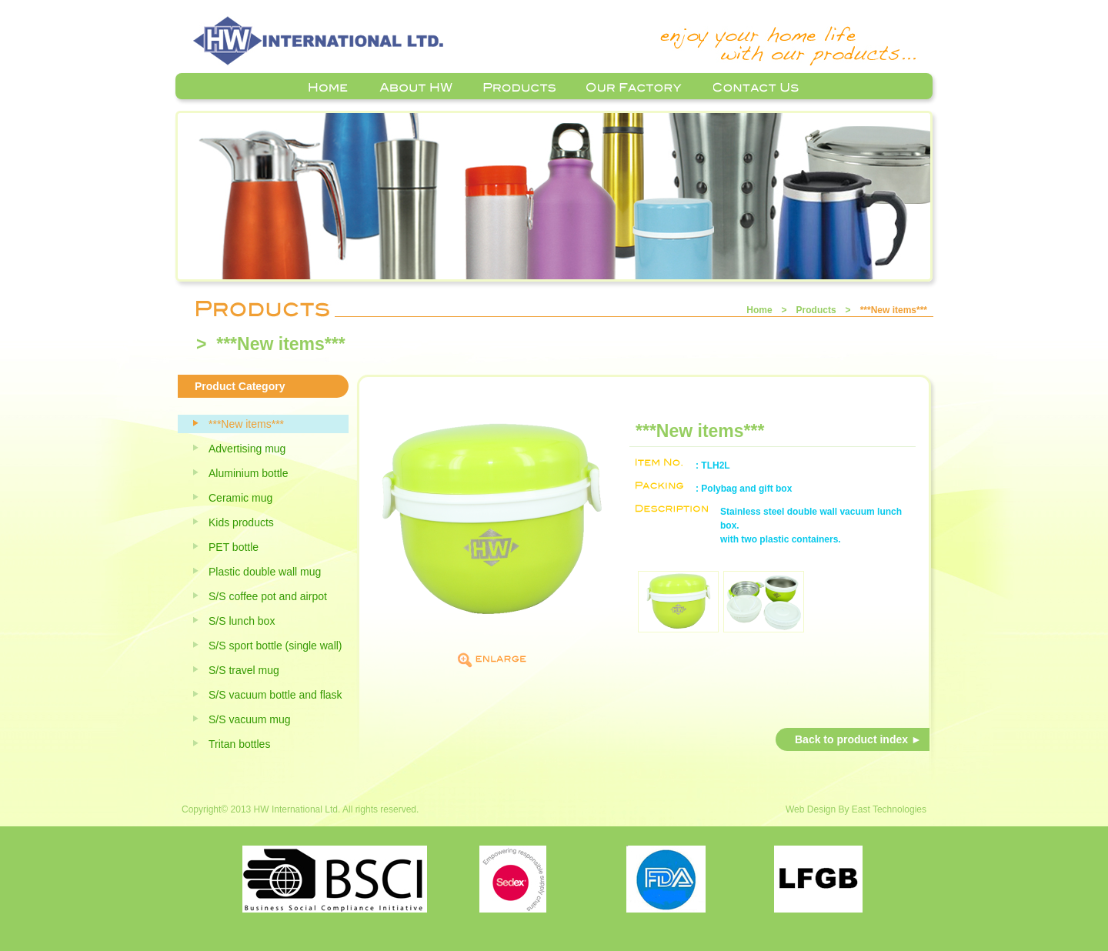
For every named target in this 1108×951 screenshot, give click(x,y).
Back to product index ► (858, 739)
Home (759, 310)
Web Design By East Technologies (856, 809)
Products (816, 310)
